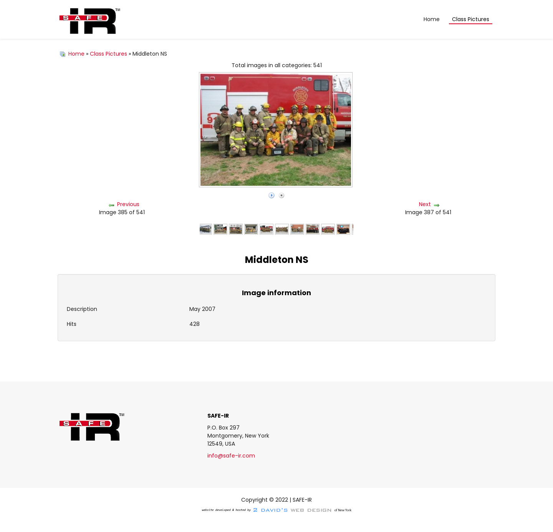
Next (425, 204)
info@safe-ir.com (231, 455)
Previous (128, 204)
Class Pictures (108, 54)
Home (76, 54)
